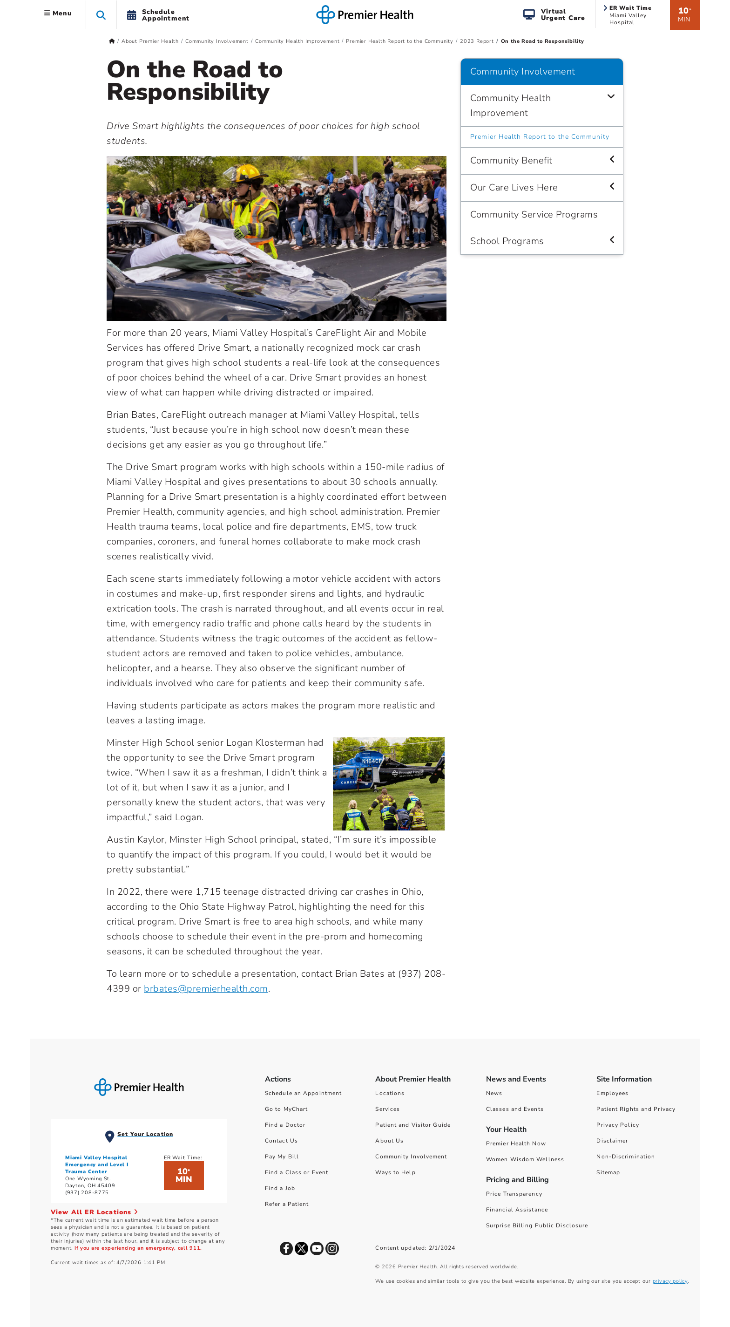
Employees (612, 1093)
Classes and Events (515, 1109)
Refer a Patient (287, 1204)
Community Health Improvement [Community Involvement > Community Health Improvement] (510, 105)
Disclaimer (612, 1140)
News (494, 1093)
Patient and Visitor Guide (413, 1125)
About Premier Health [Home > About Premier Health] (150, 41)
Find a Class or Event (296, 1172)
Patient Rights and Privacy (636, 1109)
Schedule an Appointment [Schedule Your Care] (303, 1093)
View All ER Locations (94, 1212)
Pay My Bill (282, 1156)
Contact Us (281, 1140)
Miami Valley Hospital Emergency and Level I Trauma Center (96, 1164)
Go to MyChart (286, 1109)
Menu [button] (58, 13)
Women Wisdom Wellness (525, 1159)
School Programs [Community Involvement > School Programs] (507, 241)
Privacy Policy (617, 1125)
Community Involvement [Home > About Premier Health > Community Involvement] (217, 41)
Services (387, 1109)
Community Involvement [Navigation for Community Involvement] (522, 71)
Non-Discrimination (625, 1156)
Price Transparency (514, 1194)
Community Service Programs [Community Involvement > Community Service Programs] (534, 214)
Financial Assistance (517, 1209)
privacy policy (670, 1281)
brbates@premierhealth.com (206, 988)
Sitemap (608, 1172)
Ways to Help (395, 1172)
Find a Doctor (285, 1125)
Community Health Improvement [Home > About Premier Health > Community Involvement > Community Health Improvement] (297, 41)
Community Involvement (411, 1156)
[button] (101, 14)
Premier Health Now (516, 1143)
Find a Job (280, 1188)
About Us (389, 1140)
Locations (390, 1093)
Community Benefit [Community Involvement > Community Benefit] (511, 160)
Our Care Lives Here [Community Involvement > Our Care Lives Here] (514, 187)
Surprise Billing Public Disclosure (537, 1225)
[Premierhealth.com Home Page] (112, 41)
